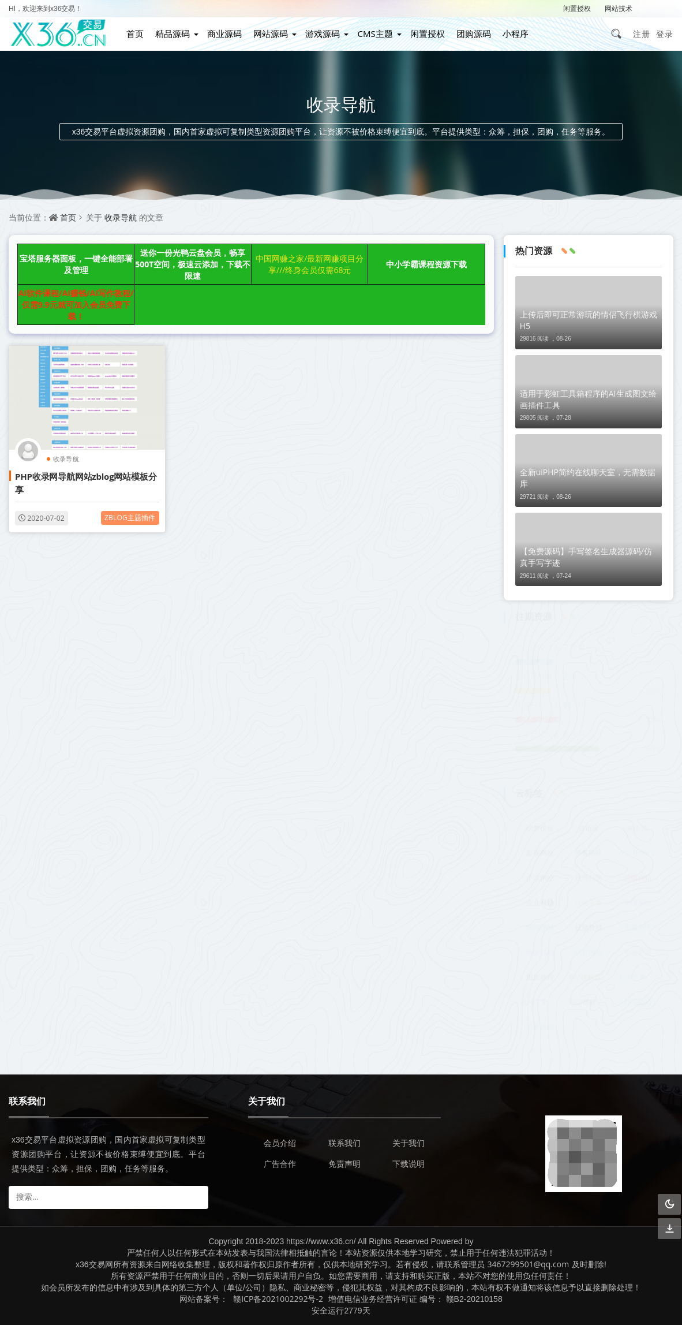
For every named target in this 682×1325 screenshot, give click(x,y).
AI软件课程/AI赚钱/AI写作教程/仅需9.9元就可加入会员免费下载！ (76, 305)
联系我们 (344, 1142)
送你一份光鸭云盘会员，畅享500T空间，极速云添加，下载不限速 (192, 264)
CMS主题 (374, 33)
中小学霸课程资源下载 (426, 264)
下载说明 (408, 1163)
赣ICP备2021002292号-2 (278, 1298)
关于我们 (408, 1142)
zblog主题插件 (130, 517)
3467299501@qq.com (528, 1264)
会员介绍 (280, 1142)
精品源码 (172, 33)
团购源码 (473, 33)
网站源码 (270, 33)
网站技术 (618, 8)
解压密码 (659, 8)
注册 (641, 33)
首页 (135, 33)
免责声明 (344, 1163)
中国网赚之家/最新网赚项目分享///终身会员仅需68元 (310, 264)
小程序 (516, 33)
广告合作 (280, 1163)
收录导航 (120, 217)
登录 (664, 33)
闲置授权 (577, 8)
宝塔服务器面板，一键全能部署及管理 (76, 264)
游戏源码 (322, 33)
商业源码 (224, 33)
